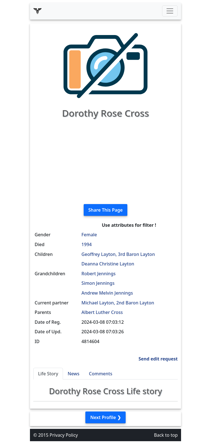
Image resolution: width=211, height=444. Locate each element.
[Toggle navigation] (170, 11)
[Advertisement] (105, 160)
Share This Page (105, 210)
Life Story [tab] (48, 374)
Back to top (166, 435)
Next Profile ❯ (105, 417)
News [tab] (73, 374)
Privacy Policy (64, 435)
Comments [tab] (100, 374)
